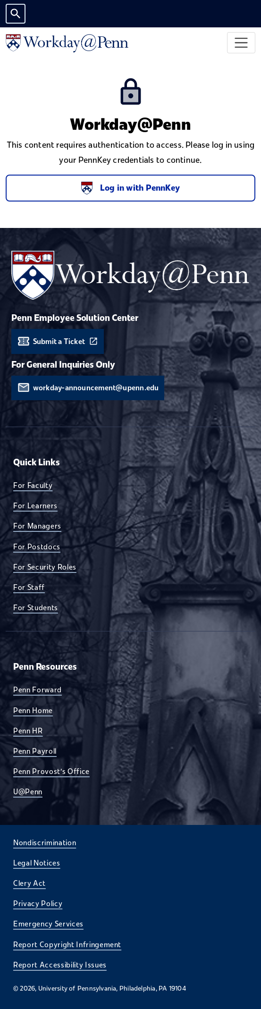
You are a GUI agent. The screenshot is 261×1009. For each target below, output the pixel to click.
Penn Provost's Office (51, 771)
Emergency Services (48, 923)
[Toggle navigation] (241, 42)
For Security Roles (44, 567)
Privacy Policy (37, 903)
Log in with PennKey (130, 188)
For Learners (35, 505)
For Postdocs (36, 546)
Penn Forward (37, 689)
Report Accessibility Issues (60, 964)
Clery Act (29, 883)
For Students (35, 607)
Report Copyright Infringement (67, 944)
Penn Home (33, 710)
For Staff (29, 587)
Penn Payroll (35, 751)
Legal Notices (36, 862)
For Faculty (32, 485)
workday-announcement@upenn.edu (96, 387)
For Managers (37, 525)
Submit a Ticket (59, 341)
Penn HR (28, 730)
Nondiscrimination (44, 842)
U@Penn (27, 791)
